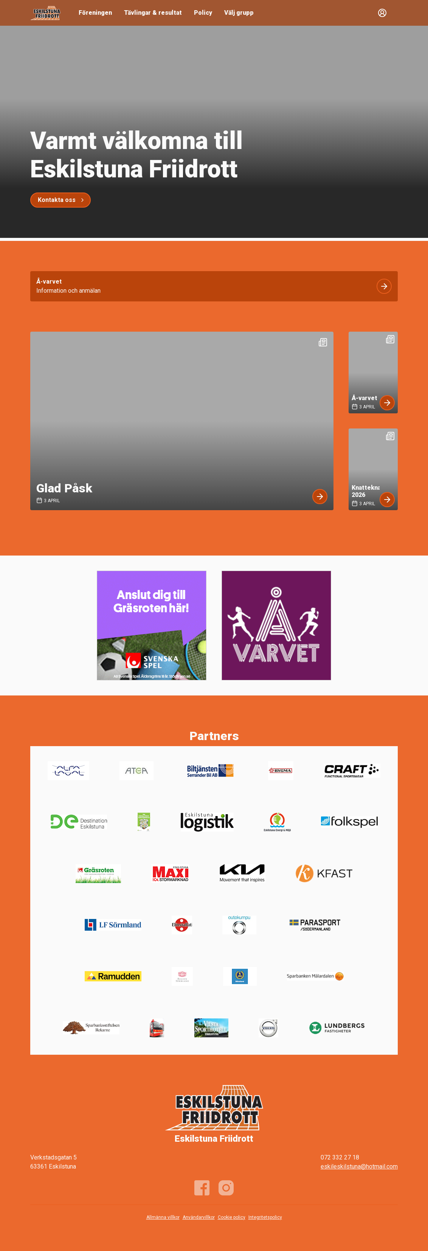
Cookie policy (231, 1217)
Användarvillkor (199, 1217)
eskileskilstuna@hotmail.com (359, 1166)
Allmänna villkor (163, 1217)
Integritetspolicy (265, 1217)
